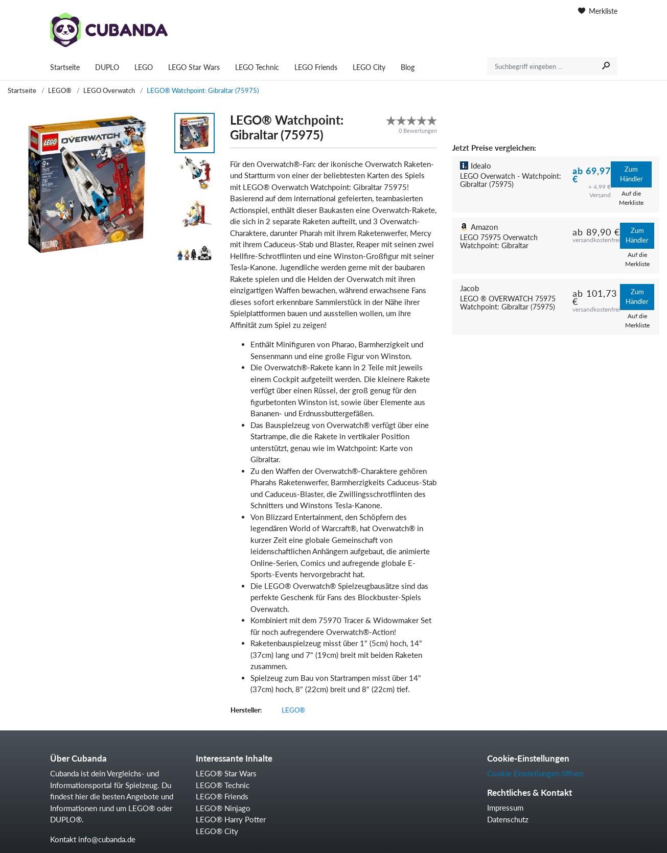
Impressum (505, 807)
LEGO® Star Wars (226, 773)
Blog (408, 67)
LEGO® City (217, 831)
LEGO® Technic (222, 785)
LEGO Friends (315, 67)
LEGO (143, 67)
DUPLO (107, 67)
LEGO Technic (257, 67)
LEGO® (60, 90)
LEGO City (369, 67)
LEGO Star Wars (194, 67)
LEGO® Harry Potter (231, 819)
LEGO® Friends (222, 796)
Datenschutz (507, 819)
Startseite (65, 67)
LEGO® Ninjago (223, 808)
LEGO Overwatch (109, 90)
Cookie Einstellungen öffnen (535, 773)
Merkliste (597, 11)
